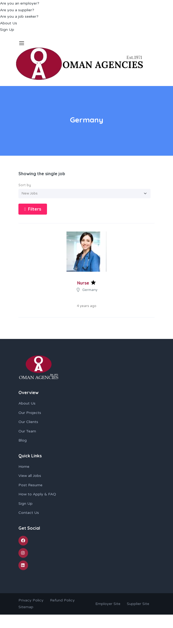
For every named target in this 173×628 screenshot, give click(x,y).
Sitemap (25, 607)
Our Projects (29, 412)
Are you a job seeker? (19, 16)
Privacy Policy (31, 600)
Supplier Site (138, 603)
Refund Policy (62, 600)
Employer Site (107, 603)
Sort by (24, 185)
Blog (22, 440)
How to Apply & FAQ (37, 494)
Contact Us (28, 512)
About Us (8, 23)
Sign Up (7, 29)
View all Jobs (29, 475)
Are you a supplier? (17, 10)
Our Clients (28, 422)
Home (23, 466)
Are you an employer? (19, 3)
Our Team (27, 431)
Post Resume (30, 485)
